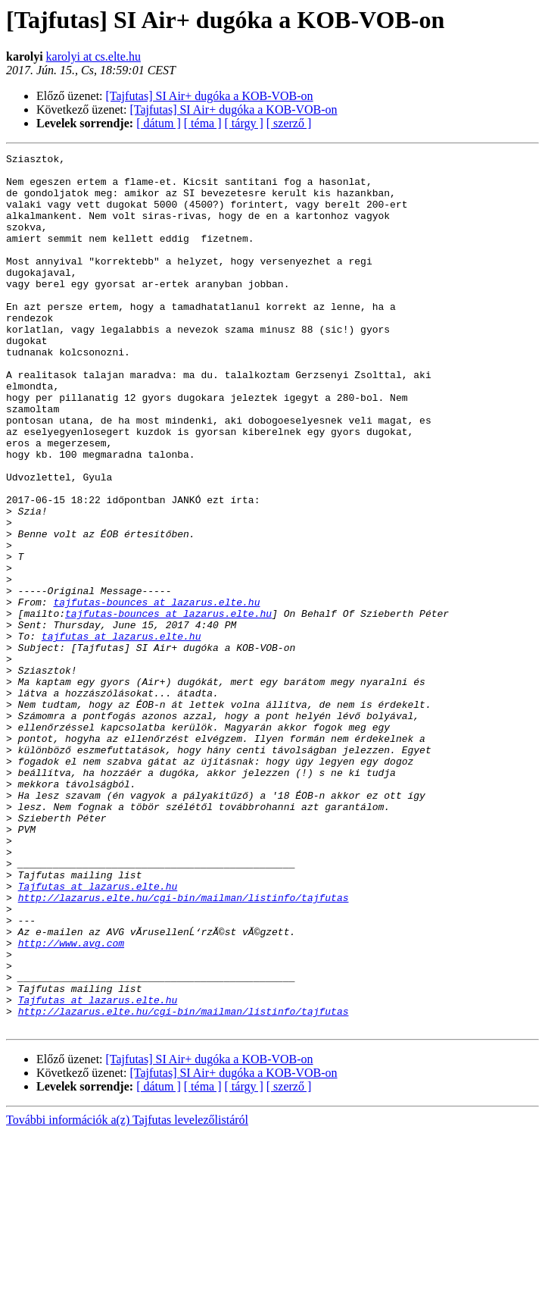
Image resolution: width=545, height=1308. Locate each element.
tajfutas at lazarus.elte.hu (121, 733)
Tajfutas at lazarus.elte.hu (98, 1033)
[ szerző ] (289, 123)
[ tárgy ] (244, 123)
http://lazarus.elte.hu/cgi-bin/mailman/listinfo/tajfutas (183, 1047)
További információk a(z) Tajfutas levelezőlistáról (127, 1294)
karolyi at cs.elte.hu (93, 56)
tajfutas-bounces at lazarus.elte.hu (156, 692)
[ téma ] (203, 123)
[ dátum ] (158, 123)
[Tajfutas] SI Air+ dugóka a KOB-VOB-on (209, 95)
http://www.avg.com (71, 1102)
